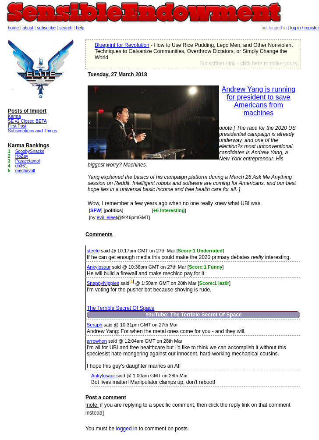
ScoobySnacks (29, 151)
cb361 (21, 165)
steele (93, 250)
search (65, 27)
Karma (14, 116)
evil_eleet (107, 217)
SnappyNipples (103, 283)
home (13, 27)
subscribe (46, 27)
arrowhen (97, 341)
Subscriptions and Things (32, 130)
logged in (127, 429)
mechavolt (25, 170)
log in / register (304, 27)
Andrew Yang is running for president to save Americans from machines (258, 101)
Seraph (94, 324)
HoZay (21, 156)
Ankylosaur (98, 267)
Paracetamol (27, 161)
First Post (17, 126)
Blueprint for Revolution (122, 45)
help (80, 27)
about (27, 27)
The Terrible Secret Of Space (121, 308)
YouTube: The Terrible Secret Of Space (193, 315)
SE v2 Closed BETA (27, 121)
